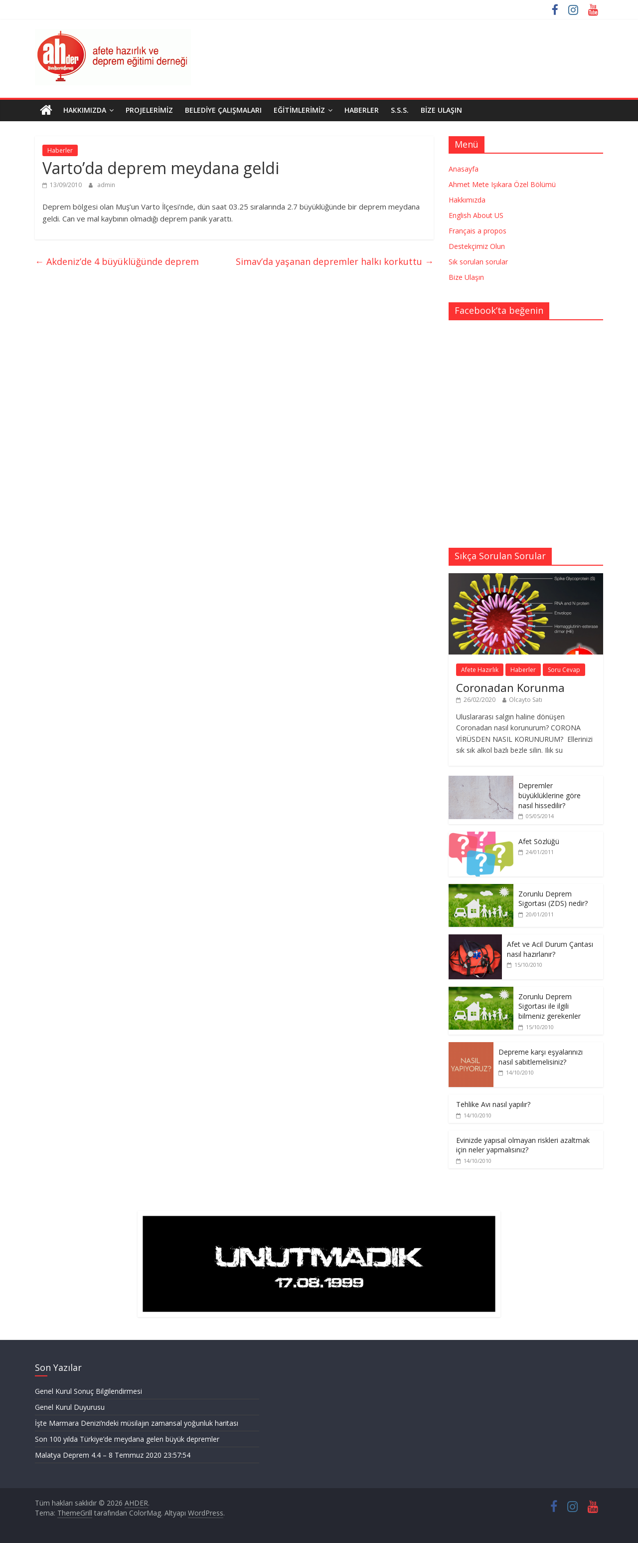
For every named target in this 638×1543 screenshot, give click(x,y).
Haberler (361, 110)
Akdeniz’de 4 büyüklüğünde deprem (117, 261)
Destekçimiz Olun (477, 246)
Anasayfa (463, 169)
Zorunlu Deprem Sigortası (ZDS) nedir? (553, 898)
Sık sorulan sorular (478, 261)
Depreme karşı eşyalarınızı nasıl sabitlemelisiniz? (540, 1057)
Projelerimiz (149, 110)
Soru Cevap (564, 669)
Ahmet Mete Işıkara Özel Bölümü (502, 184)
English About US (476, 215)
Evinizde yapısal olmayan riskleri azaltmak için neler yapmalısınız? (523, 1145)
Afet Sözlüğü (538, 841)
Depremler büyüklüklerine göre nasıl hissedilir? (549, 795)
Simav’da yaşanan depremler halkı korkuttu (335, 261)
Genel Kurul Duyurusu (70, 1407)
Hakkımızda (84, 110)
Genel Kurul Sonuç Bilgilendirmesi (88, 1391)
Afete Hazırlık (479, 669)
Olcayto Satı (525, 699)
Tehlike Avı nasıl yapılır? (493, 1104)
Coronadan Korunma (510, 687)
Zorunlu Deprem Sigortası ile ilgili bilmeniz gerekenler (549, 1006)
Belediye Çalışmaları (223, 110)
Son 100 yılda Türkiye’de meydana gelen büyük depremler (127, 1439)
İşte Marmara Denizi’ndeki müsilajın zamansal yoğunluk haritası (136, 1423)
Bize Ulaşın (441, 110)
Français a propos (477, 230)
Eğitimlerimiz (299, 110)
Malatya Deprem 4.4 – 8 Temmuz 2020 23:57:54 (112, 1455)
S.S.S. (400, 110)
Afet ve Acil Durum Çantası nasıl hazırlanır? (550, 949)
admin (106, 185)
